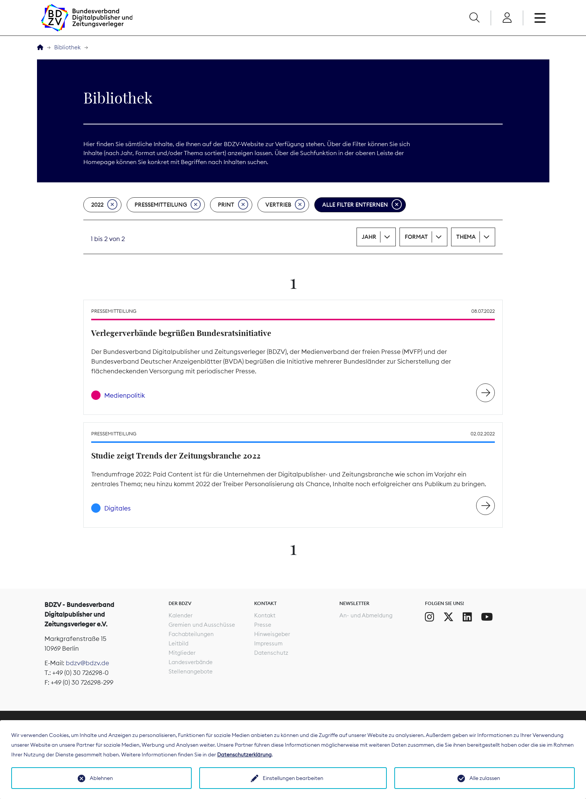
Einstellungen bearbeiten (293, 778)
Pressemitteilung (168, 204)
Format (416, 236)
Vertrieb (285, 204)
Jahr (369, 236)
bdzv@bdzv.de (87, 663)
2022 (104, 204)
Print (233, 204)
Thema (466, 236)
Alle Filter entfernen (362, 204)
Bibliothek (67, 47)
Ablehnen (101, 778)
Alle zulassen (484, 778)
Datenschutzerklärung (244, 754)
